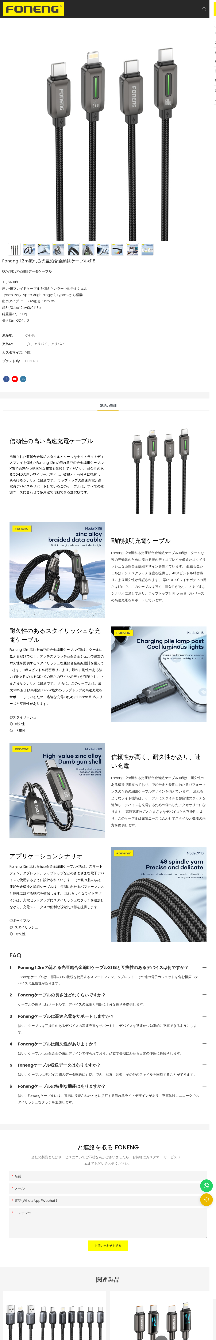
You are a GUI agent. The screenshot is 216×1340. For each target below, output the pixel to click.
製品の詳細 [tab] (108, 405)
